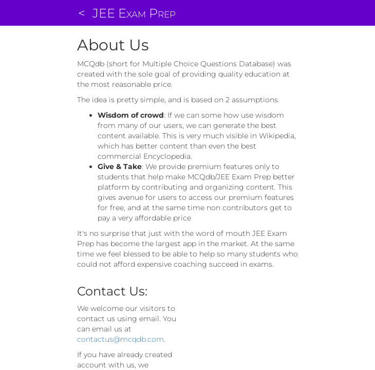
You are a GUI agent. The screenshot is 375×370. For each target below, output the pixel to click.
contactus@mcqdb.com (120, 339)
